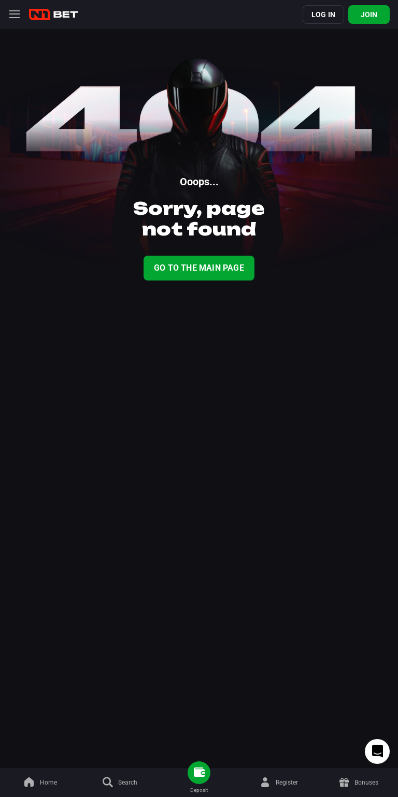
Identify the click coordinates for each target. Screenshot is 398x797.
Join (369, 14)
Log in (323, 14)
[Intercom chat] (377, 751)
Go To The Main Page (199, 268)
